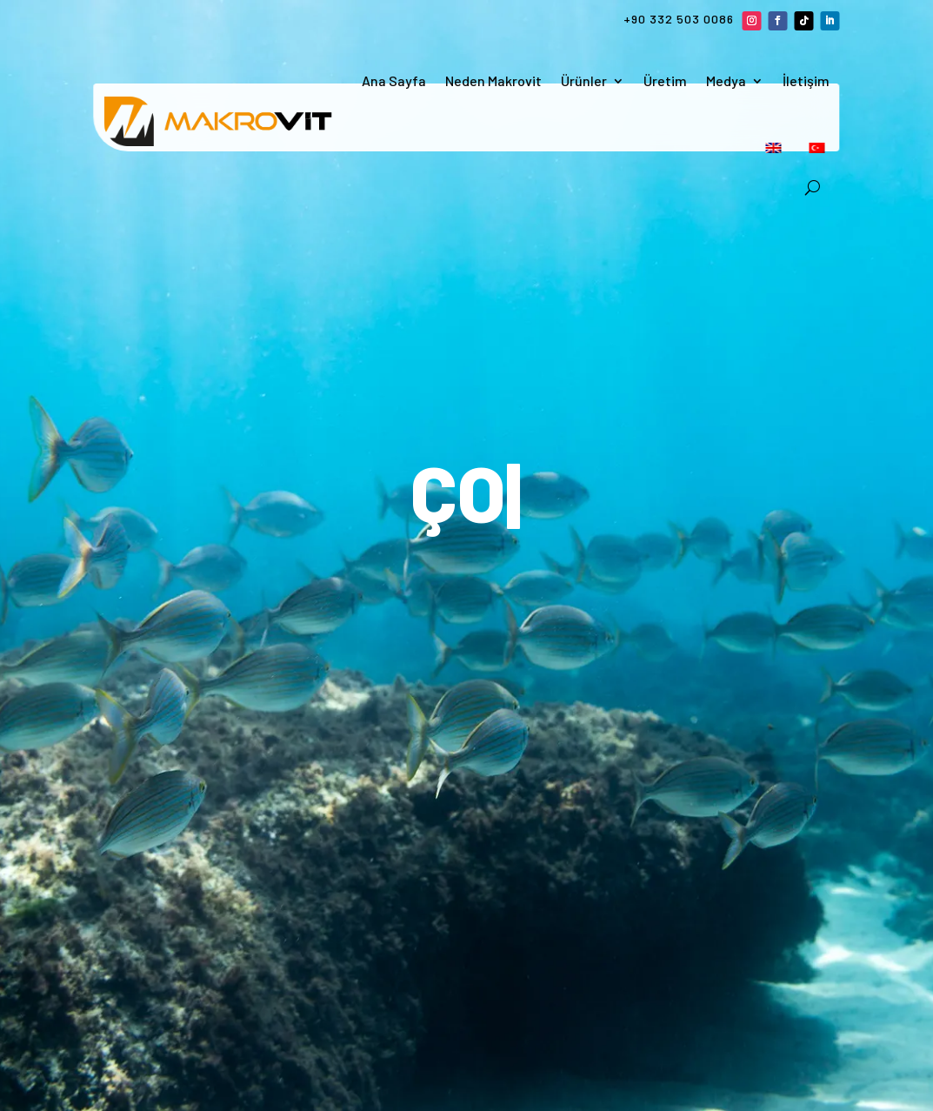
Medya (726, 80)
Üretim (665, 80)
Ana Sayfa (394, 80)
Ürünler (584, 80)
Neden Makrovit (493, 80)
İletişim (806, 80)
